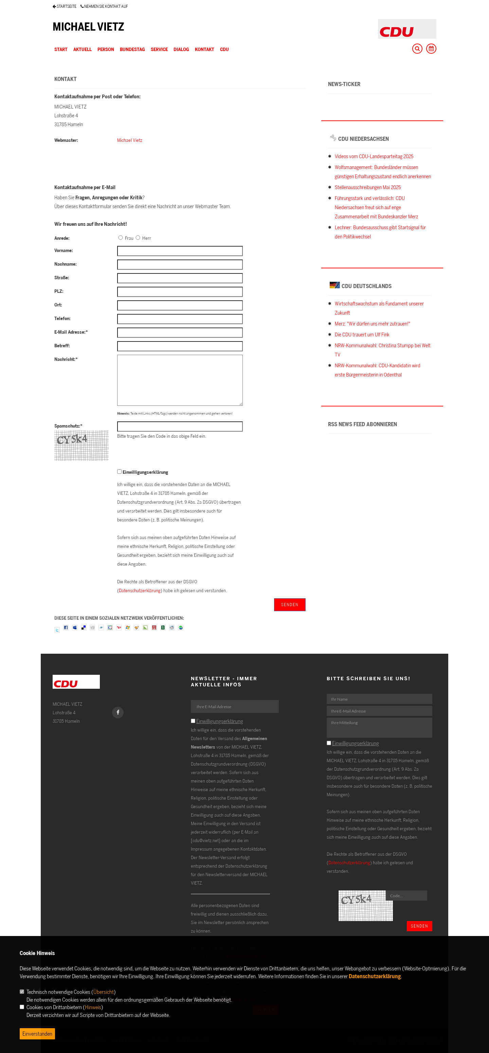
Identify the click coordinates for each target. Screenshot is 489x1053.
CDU (224, 49)
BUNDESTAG (132, 49)
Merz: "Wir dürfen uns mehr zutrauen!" (372, 323)
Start (61, 49)
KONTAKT (204, 49)
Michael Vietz (129, 140)
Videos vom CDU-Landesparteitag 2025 (374, 156)
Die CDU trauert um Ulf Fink (362, 334)
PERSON (105, 49)
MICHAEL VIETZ (88, 26)
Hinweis (93, 1007)
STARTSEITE (64, 6)
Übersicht (103, 991)
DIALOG (181, 49)
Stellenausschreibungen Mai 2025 (368, 187)
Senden (289, 604)
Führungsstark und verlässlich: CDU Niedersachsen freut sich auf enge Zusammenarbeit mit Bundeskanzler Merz (376, 207)
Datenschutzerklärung (140, 590)
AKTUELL (82, 49)
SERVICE (159, 49)
